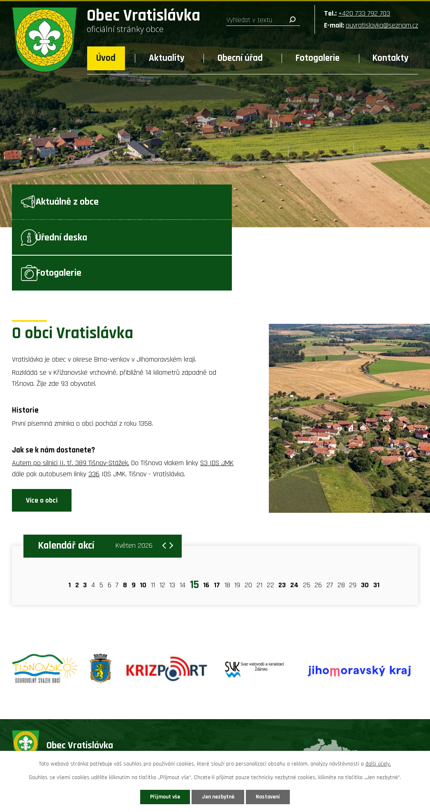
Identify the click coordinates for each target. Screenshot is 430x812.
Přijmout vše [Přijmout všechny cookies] (161, 796)
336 (93, 410)
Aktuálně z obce (80, 205)
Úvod (106, 58)
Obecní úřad (240, 58)
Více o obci (42, 437)
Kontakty (390, 58)
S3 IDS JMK (216, 399)
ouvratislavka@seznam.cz (382, 25)
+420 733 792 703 (364, 13)
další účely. (378, 763)
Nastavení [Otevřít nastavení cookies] (272, 796)
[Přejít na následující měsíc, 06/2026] (168, 478)
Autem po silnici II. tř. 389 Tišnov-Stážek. (70, 399)
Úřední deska (213, 205)
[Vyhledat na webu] (263, 20)
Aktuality (167, 58)
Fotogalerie (318, 58)
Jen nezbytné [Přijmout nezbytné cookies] (218, 796)
